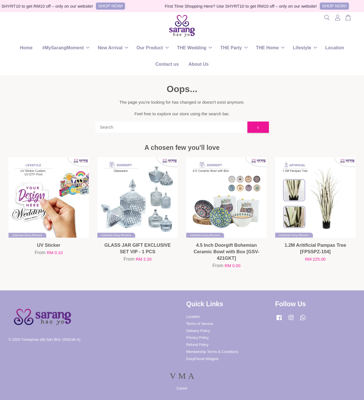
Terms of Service (199, 324)
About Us (199, 64)
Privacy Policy (197, 337)
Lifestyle (305, 47)
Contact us (167, 64)
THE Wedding (194, 47)
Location (334, 47)
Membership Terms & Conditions (212, 352)
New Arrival (113, 47)
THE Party (233, 47)
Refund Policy (197, 344)
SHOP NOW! (112, 5)
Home (26, 47)
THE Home (270, 47)
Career (182, 388)
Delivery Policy (198, 331)
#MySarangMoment (65, 47)
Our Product (152, 47)
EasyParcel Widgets (202, 359)
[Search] (171, 127)
